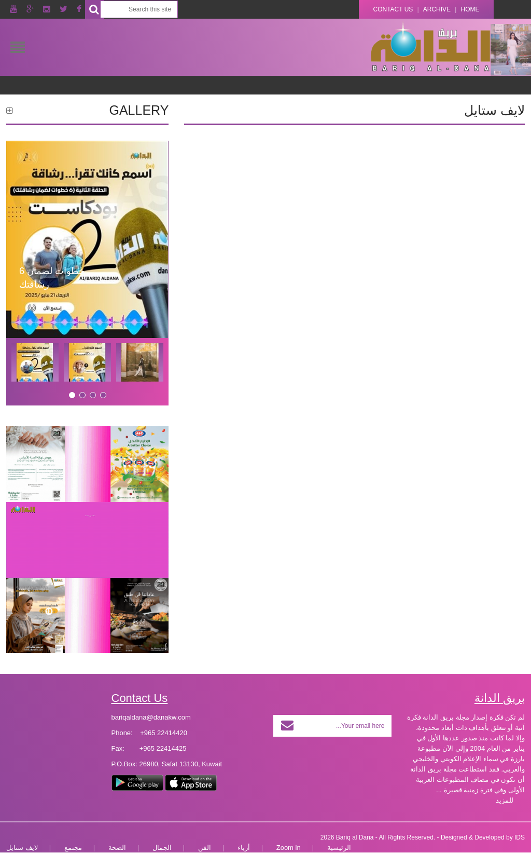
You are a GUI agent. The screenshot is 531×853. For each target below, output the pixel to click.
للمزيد (504, 800)
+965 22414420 (163, 733)
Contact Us (393, 9)
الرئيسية (339, 847)
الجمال (162, 847)
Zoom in (288, 847)
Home (470, 9)
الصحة (117, 847)
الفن (204, 847)
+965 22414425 (163, 748)
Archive (437, 9)
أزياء (243, 847)
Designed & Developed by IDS (483, 837)
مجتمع (73, 847)
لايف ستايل (22, 847)
